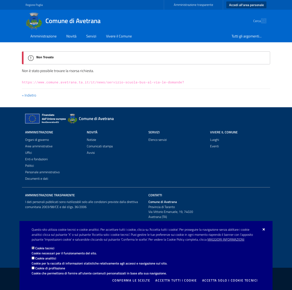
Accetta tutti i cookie (176, 280)
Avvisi (91, 152)
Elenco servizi (157, 139)
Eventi (214, 146)
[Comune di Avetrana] (65, 21)
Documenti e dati (36, 178)
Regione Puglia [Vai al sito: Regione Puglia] (34, 5)
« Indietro (29, 95)
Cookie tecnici (44, 248)
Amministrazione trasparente (193, 4)
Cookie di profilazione (50, 268)
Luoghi (214, 139)
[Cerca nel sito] (261, 21)
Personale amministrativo (42, 172)
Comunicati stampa (100, 146)
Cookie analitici (45, 258)
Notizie (91, 139)
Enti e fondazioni (36, 159)
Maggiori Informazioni (225, 239)
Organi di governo (37, 139)
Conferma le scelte (131, 280)
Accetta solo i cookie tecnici (230, 280)
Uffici (28, 152)
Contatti (155, 195)
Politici (29, 165)
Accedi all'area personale (246, 4)
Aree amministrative (39, 146)
